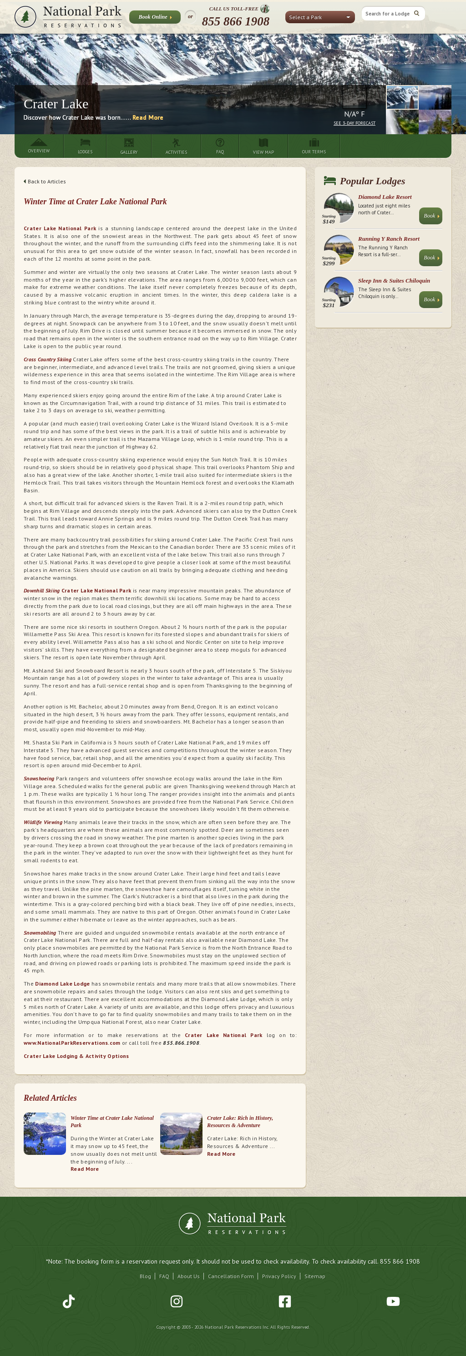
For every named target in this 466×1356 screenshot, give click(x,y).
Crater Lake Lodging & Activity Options (76, 1055)
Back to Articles (45, 181)
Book (432, 218)
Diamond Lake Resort (385, 196)
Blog (145, 1276)
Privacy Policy (279, 1276)
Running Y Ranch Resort (389, 238)
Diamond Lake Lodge (62, 983)
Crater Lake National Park (60, 228)
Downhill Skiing (42, 590)
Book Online (155, 19)
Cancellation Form (231, 1276)
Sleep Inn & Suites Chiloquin (394, 280)
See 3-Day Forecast (354, 123)
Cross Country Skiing (47, 359)
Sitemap (314, 1276)
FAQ (164, 1276)
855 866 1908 (236, 21)
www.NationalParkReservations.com (72, 1042)
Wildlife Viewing (43, 822)
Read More (147, 117)
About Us (188, 1276)
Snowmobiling (40, 932)
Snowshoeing (39, 778)
